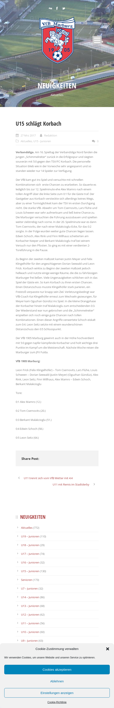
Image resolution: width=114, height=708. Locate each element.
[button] (108, 649)
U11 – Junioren (30, 623)
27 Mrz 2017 (28, 135)
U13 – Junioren (30, 606)
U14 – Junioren (30, 597)
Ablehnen (57, 681)
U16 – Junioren (30, 562)
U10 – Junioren (30, 632)
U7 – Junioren (29, 588)
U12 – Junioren (30, 614)
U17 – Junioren (30, 554)
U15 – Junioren (30, 571)
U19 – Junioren (30, 536)
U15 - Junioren (42, 141)
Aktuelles (26, 141)
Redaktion (50, 135)
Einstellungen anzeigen (57, 693)
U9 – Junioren (29, 641)
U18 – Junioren (30, 545)
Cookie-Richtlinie (56, 702)
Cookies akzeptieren (57, 669)
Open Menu (97, 40)
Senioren (26, 580)
